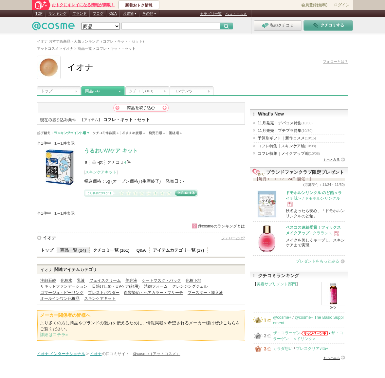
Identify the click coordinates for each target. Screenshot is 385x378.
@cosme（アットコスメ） (156, 353)
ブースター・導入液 (205, 292)
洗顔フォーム (156, 286)
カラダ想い (283, 348)
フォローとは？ (335, 61)
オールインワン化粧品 (60, 298)
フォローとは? (233, 238)
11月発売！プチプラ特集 (285, 130)
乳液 (81, 280)
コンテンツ (183, 91)
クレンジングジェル (190, 286)
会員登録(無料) (314, 5)
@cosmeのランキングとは (221, 226)
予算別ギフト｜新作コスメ (287, 138)
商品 (92, 91)
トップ (46, 91)
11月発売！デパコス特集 (285, 123)
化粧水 (66, 280)
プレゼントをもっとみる (317, 261)
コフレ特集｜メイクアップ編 (289, 153)
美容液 (131, 280)
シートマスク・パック (161, 280)
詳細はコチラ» (54, 334)
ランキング (57, 13)
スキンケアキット (101, 172)
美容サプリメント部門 (276, 284)
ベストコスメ (236, 14)
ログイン (342, 5)
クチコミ (141, 91)
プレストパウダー (103, 292)
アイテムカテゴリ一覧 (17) (178, 250)
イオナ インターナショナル (61, 353)
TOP (39, 13)
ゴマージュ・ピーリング (61, 292)
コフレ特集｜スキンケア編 (287, 146)
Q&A (113, 13)
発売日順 (157, 133)
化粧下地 (193, 280)
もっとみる (331, 159)
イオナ (49, 237)
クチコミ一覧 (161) (111, 250)
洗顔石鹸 (48, 280)
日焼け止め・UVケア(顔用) (115, 286)
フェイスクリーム (105, 280)
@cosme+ (282, 317)
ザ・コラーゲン (287, 333)
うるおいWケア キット (111, 150)
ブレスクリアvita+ (312, 348)
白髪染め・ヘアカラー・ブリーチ (153, 292)
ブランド (79, 13)
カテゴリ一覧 (211, 14)
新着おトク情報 (139, 5)
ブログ (98, 13)
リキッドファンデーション (63, 286)
